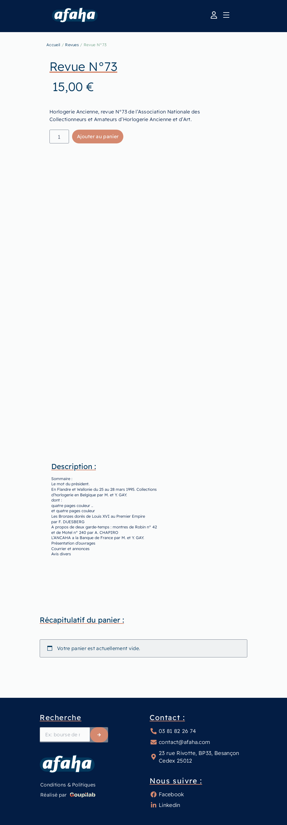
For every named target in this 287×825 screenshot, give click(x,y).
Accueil (53, 44)
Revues (72, 44)
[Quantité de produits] (59, 136)
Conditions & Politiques (68, 785)
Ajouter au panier (97, 136)
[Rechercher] (99, 734)
